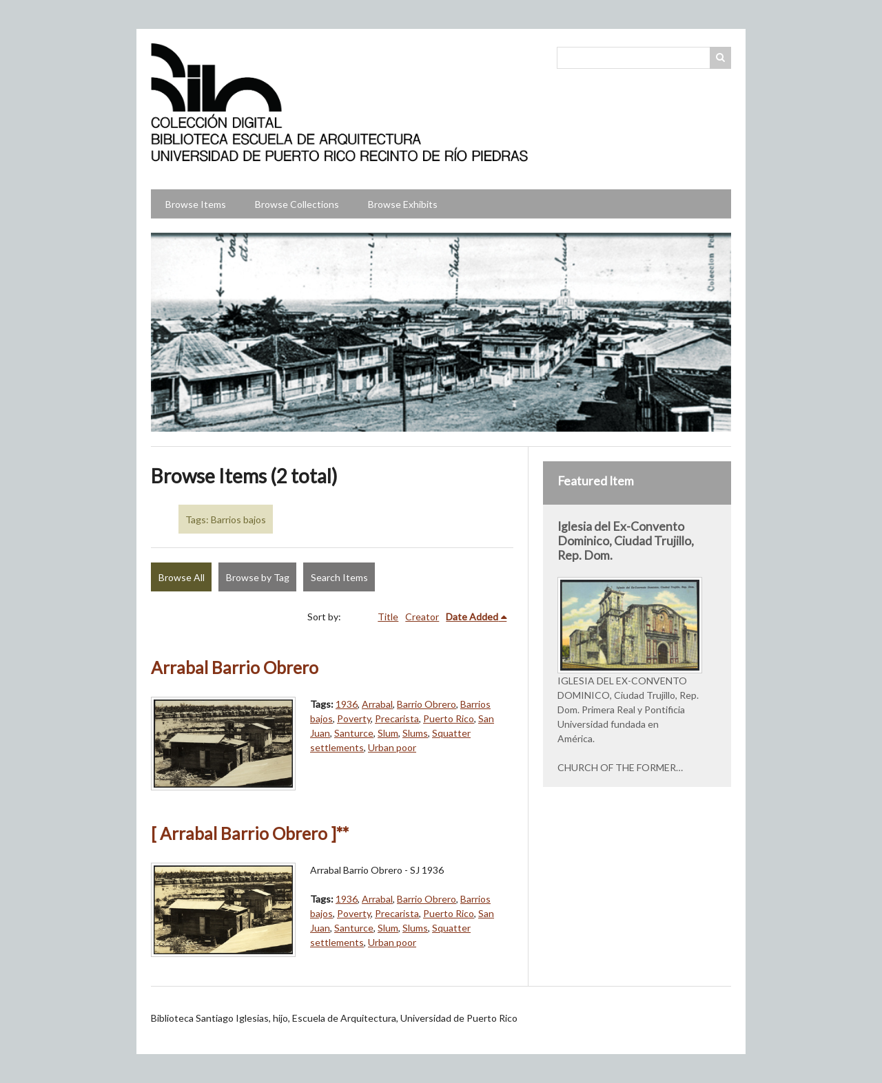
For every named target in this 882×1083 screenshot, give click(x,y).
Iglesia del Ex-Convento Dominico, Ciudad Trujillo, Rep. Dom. (625, 540)
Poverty (354, 718)
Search (721, 58)
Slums (415, 733)
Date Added (472, 616)
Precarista (397, 718)
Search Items (339, 577)
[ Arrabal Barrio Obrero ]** (250, 833)
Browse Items (195, 204)
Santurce (353, 733)
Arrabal (377, 704)
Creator (422, 616)
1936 (347, 704)
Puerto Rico (448, 718)
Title (388, 616)
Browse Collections (297, 204)
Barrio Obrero (426, 704)
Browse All (181, 577)
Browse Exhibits (403, 204)
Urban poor (392, 747)
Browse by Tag (257, 577)
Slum (388, 733)
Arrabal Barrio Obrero (234, 667)
